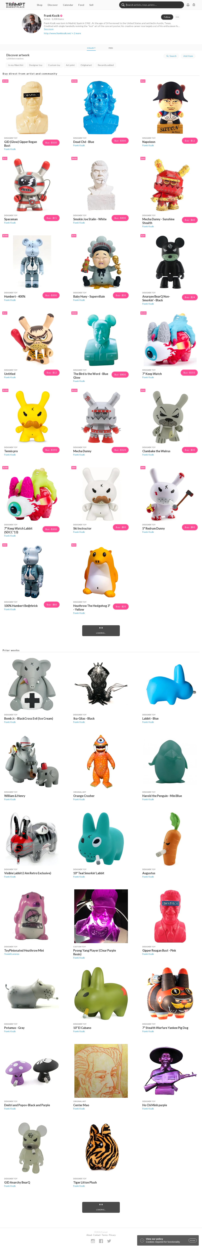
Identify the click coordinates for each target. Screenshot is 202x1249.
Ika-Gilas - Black (84, 718)
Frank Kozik (10, 149)
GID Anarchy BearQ (17, 1182)
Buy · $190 (51, 450)
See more (48, 29)
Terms (105, 1235)
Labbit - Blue (150, 718)
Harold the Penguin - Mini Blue (162, 796)
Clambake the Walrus (156, 451)
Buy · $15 (51, 218)
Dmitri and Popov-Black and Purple (27, 1105)
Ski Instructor (82, 528)
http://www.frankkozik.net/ (57, 33)
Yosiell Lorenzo (11, 954)
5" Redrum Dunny (153, 528)
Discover (53, 4)
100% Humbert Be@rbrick (21, 606)
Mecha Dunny (82, 451)
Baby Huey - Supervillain (89, 296)
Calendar (68, 4)
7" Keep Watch (152, 374)
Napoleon (148, 142)
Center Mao (81, 1105)
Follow (167, 17)
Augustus (148, 873)
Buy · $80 (120, 527)
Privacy (112, 1235)
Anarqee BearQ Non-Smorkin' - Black (156, 298)
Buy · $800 (120, 374)
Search (171, 56)
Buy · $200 (51, 529)
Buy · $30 (120, 295)
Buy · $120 (120, 450)
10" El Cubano (82, 1028)
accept (192, 1240)
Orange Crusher (84, 796)
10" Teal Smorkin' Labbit (88, 873)
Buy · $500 (51, 142)
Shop (39, 4)
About (89, 1235)
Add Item (188, 56)
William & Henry (14, 796)
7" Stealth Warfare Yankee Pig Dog (165, 1028)
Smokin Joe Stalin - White (90, 219)
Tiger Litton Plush (85, 1182)
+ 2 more (76, 33)
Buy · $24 (189, 297)
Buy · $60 (189, 220)
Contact (96, 1235)
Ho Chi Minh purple (154, 1105)
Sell (91, 4)
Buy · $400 (120, 218)
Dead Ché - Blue (83, 142)
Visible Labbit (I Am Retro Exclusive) (27, 873)
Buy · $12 (189, 140)
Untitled (9, 374)
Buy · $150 (189, 372)
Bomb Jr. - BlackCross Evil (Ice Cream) (28, 718)
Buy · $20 (120, 606)
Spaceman (11, 219)
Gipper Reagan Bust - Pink (159, 950)
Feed (81, 4)
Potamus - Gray (14, 1028)
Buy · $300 (120, 140)
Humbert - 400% (14, 296)
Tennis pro (11, 451)
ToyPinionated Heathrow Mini (24, 950)
